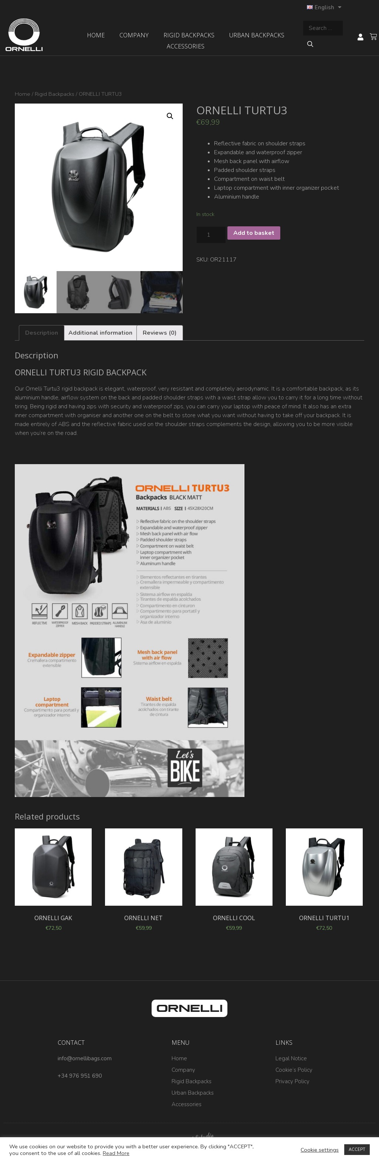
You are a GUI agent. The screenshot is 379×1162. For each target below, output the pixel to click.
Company (134, 35)
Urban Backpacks (256, 35)
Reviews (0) (160, 333)
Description (41, 333)
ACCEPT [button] (357, 1149)
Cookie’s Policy (293, 1070)
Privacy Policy (292, 1081)
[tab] (41, 333)
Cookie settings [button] (320, 1149)
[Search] (310, 44)
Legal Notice (291, 1058)
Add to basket (253, 233)
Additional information (100, 333)
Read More (116, 1153)
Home (96, 35)
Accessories (185, 46)
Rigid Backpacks (188, 35)
